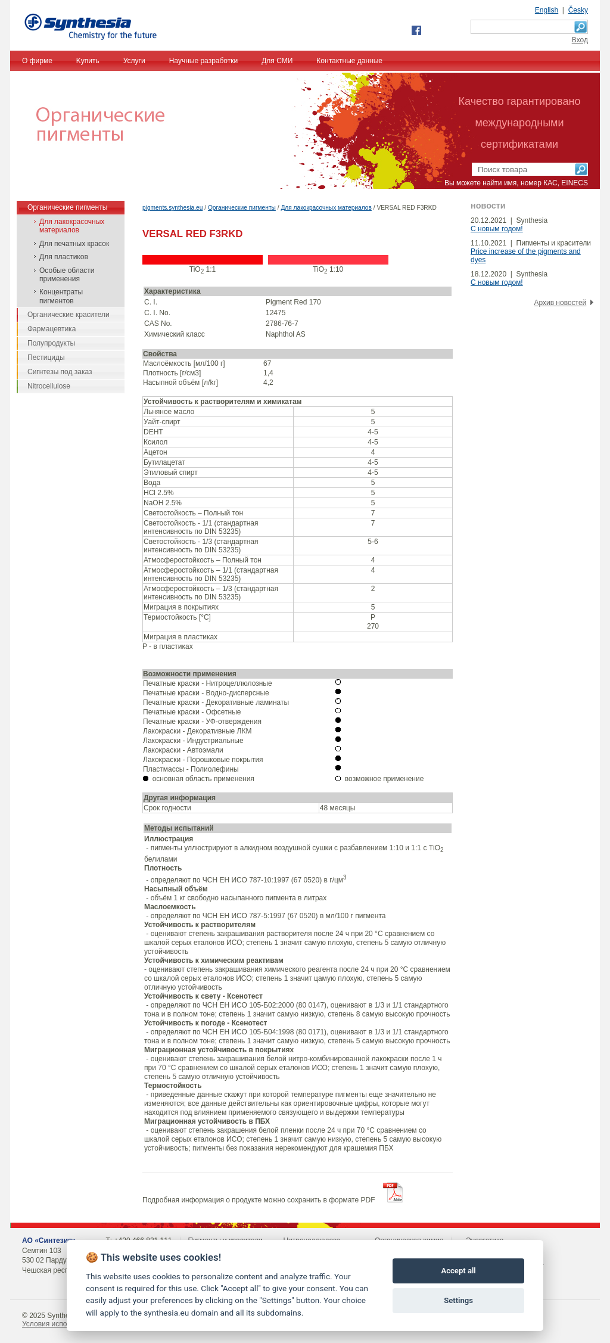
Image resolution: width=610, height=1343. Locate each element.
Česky (578, 10)
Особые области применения (67, 274)
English (546, 10)
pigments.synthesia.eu (172, 207)
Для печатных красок (74, 244)
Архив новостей (560, 303)
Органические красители (68, 314)
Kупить (87, 61)
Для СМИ (277, 61)
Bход (580, 40)
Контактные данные (349, 61)
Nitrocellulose (48, 386)
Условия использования (61, 1324)
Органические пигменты (242, 207)
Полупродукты (51, 343)
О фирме (37, 61)
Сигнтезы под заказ (59, 372)
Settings (458, 1300)
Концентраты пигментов (61, 296)
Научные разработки (203, 61)
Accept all (458, 1270)
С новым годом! (497, 229)
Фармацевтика (51, 329)
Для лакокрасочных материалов (326, 207)
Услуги (134, 61)
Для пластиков (63, 257)
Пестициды (46, 357)
